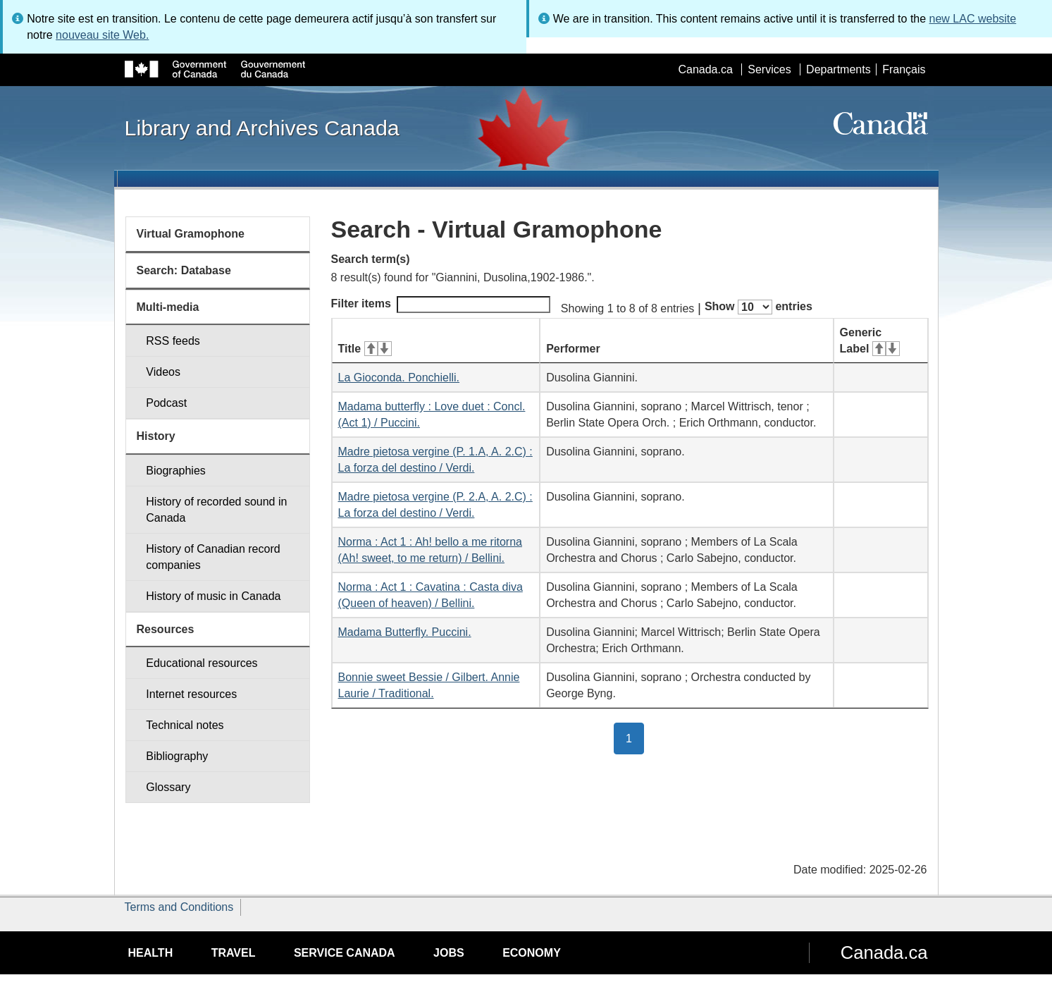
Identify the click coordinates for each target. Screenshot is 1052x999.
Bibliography (177, 756)
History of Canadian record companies (213, 557)
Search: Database (184, 270)
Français (903, 69)
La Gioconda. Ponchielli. (399, 378)
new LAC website (973, 19)
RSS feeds (172, 341)
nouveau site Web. (102, 35)
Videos (163, 372)
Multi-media (168, 307)
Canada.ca (705, 69)
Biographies (176, 471)
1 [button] (635, 737)
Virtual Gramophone (191, 234)
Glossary (168, 787)
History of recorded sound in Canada (216, 510)
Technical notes (184, 725)
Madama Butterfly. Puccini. (404, 632)
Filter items (440, 304)
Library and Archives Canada (262, 128)
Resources (165, 629)
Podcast (166, 403)
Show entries (758, 307)
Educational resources (201, 663)
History (156, 436)
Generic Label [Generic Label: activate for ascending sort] (870, 340)
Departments (838, 69)
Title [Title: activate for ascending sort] (365, 349)
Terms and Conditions (179, 907)
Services (769, 69)
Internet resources (191, 694)
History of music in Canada (213, 596)
